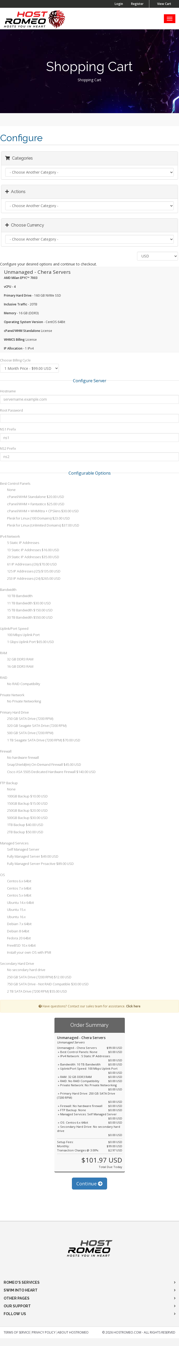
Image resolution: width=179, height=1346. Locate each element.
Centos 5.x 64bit (15, 896)
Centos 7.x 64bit (15, 889)
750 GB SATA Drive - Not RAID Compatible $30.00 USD (44, 984)
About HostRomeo (73, 1332)
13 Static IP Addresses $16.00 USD (29, 550)
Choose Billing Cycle (15, 360)
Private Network (12, 695)
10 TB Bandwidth (16, 596)
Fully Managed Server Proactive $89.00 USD (37, 864)
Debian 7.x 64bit (16, 924)
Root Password (11, 410)
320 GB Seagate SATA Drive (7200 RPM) (33, 726)
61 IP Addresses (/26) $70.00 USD (28, 565)
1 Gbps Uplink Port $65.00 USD (27, 642)
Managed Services (14, 843)
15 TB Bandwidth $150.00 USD (26, 610)
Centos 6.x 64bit (15, 881)
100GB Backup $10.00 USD (24, 797)
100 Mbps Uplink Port (20, 635)
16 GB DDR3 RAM (16, 667)
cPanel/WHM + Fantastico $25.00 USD (32, 504)
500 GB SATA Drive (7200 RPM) (26, 733)
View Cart (164, 4)
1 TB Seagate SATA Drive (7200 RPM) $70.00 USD (40, 740)
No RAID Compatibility (20, 684)
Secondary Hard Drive (17, 963)
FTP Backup (9, 783)
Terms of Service (17, 1332)
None (8, 490)
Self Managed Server (19, 850)
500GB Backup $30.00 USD (24, 818)
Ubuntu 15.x (13, 910)
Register (137, 4)
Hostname (8, 391)
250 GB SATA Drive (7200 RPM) (26, 719)
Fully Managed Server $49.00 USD (29, 857)
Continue (89, 1183)
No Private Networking (20, 702)
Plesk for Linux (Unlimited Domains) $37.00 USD (39, 526)
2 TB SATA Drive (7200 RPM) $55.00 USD (33, 992)
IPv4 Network (10, 536)
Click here (133, 1006)
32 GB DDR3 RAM (16, 659)
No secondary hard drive (22, 970)
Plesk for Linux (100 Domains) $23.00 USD (35, 519)
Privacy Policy (43, 1332)
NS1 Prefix (8, 429)
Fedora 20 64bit (15, 938)
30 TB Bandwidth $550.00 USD (26, 618)
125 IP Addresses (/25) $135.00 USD (30, 572)
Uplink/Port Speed (14, 628)
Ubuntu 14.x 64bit (17, 903)
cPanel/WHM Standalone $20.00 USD (32, 497)
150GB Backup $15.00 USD (24, 804)
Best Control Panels (15, 483)
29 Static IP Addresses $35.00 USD (29, 557)
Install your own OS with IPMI (25, 953)
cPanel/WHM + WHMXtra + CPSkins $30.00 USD (39, 511)
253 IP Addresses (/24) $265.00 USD (30, 579)
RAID (3, 677)
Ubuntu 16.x (13, 917)
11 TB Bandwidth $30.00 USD (25, 603)
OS (2, 874)
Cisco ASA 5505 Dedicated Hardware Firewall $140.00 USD (48, 772)
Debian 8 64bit (14, 931)
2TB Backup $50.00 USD (21, 832)
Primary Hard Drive (14, 712)
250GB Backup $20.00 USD (24, 811)
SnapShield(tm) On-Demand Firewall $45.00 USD (40, 765)
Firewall (5, 751)
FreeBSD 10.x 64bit (18, 946)
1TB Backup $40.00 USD (21, 825)
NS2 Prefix (8, 448)
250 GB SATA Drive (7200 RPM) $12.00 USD (35, 977)
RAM (3, 653)
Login (119, 4)
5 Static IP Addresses (19, 543)
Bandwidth (8, 589)
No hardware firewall (19, 758)
